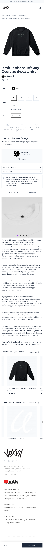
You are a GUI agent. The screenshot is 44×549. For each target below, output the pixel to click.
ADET (3, 115)
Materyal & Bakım (22, 167)
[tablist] (22, 193)
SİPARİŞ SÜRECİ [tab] (32, 192)
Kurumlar (16, 523)
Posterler (31, 520)
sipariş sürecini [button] (26, 183)
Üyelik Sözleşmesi (30, 492)
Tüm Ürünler (6, 16)
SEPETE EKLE (32, 545)
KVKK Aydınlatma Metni (13, 492)
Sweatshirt (22, 16)
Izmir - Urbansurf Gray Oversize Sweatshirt (15, 18)
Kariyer (6, 511)
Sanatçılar (8, 523)
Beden (4, 102)
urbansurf (25, 152)
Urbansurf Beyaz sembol (15, 438)
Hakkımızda (8, 508)
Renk (3, 88)
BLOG (16, 508)
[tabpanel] (22, 271)
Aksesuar (18, 520)
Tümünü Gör (34, 352)
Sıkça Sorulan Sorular (27, 508)
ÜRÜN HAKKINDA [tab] (12, 192)
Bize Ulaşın (21, 499)
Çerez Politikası (10, 495)
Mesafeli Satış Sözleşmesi (26, 495)
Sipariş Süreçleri (10, 499)
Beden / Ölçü (22, 171)
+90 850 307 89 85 (11, 475)
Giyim (14, 16)
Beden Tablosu (16, 109)
